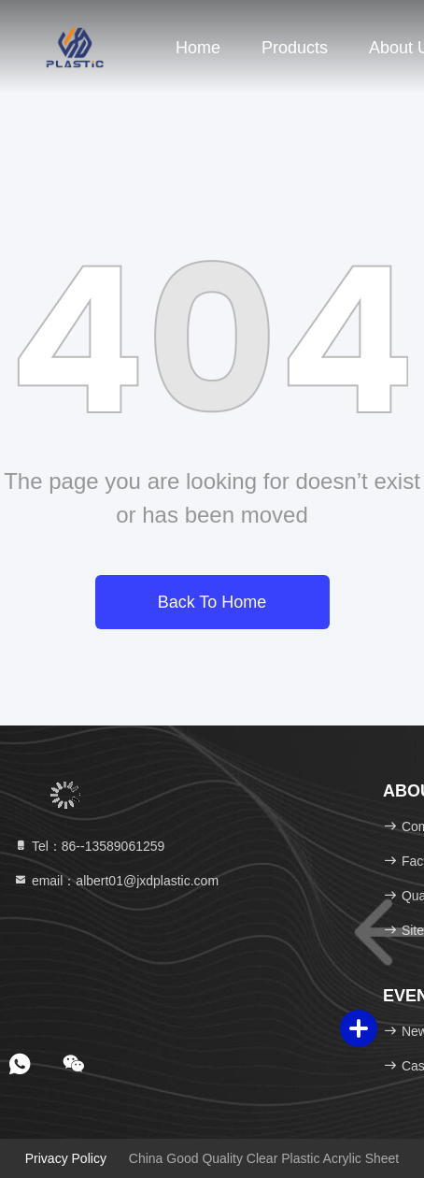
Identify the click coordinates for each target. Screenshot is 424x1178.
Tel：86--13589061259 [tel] (88, 846)
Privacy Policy (65, 1158)
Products (294, 47)
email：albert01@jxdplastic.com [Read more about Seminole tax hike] (116, 880)
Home (198, 47)
